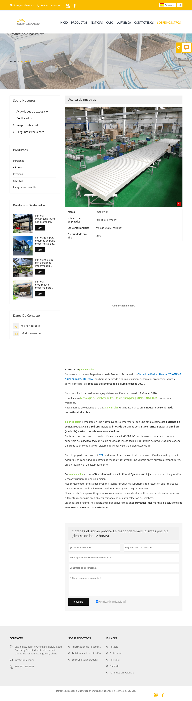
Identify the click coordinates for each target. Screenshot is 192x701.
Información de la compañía (88, 646)
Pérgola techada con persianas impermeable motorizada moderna (44, 263)
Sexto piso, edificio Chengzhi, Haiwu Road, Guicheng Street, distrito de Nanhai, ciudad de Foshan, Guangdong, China (38, 650)
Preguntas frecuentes (30, 132)
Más (40, 227)
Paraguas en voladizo (25, 187)
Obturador (116, 653)
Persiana (18, 174)
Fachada (18, 180)
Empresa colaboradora (85, 659)
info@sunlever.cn (24, 5)
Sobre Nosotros (169, 22)
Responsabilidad (27, 125)
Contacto (16, 638)
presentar (78, 602)
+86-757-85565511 (51, 5)
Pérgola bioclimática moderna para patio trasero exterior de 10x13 (45, 284)
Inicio (64, 22)
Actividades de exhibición (86, 653)
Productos (79, 22)
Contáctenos (144, 22)
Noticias (97, 22)
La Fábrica (124, 22)
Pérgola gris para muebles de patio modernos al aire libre (45, 240)
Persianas (18, 160)
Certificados (24, 118)
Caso (109, 22)
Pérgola (17, 167)
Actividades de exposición (33, 111)
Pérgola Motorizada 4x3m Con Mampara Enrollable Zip (45, 218)
